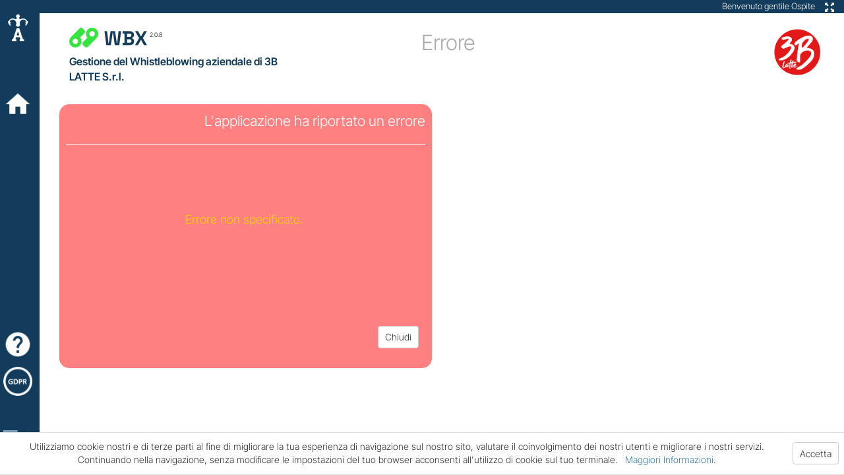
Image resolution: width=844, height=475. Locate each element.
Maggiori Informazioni (669, 459)
